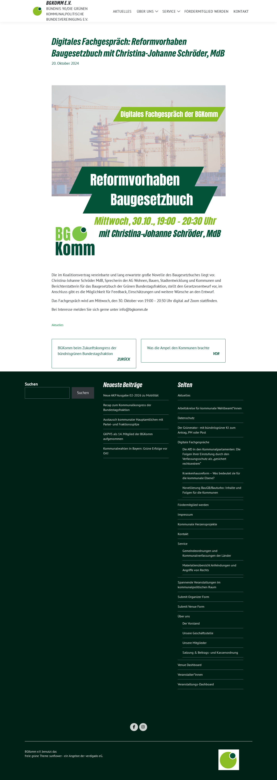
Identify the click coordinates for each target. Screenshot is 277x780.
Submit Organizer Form (193, 597)
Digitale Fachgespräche (193, 442)
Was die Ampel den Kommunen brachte (183, 350)
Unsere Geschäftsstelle (197, 633)
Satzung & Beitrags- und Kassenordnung (210, 652)
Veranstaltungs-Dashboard (196, 684)
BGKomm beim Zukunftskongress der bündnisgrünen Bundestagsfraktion (94, 353)
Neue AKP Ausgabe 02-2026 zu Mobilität (130, 395)
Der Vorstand (191, 623)
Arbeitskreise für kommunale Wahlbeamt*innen (210, 408)
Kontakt (183, 534)
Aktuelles (57, 325)
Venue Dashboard (190, 665)
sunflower (55, 756)
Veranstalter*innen (190, 674)
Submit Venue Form (191, 606)
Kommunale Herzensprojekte (197, 524)
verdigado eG (94, 756)
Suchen (31, 384)
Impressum (185, 514)
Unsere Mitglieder (194, 643)
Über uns (184, 616)
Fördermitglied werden (193, 505)
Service (182, 544)
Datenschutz (186, 418)
